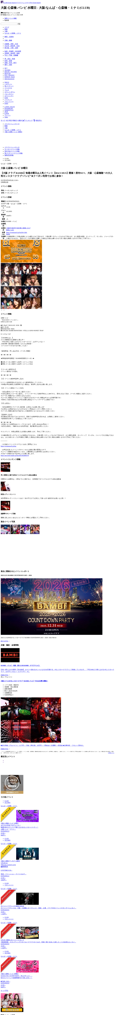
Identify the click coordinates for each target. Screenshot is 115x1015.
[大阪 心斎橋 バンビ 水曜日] (13, 132)
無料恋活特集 (9, 155)
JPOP (6, 112)
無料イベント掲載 (11, 18)
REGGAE (8, 73)
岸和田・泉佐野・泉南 (12, 53)
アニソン (8, 115)
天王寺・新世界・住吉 (12, 46)
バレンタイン (9, 94)
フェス (7, 90)
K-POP (7, 113)
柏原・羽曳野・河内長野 (13, 51)
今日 (7, 120)
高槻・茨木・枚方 (11, 63)
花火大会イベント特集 (12, 151)
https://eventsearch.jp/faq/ (8, 446)
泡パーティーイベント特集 (14, 153)
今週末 (19, 120)
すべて (3, 120)
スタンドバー (9, 101)
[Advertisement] (35, 139)
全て (6, 68)
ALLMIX (7, 70)
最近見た (37, 120)
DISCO (7, 82)
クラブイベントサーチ (12, 147)
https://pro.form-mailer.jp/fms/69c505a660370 (15, 455)
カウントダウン (10, 92)
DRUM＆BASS (9, 79)
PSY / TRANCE (9, 75)
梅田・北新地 (9, 36)
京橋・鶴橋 (8, 40)
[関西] (6, 126)
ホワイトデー (9, 96)
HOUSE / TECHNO (11, 72)
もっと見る (4, 990)
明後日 (14, 120)
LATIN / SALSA (10, 107)
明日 (10, 120)
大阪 (6, 31)
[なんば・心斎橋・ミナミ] (13, 130)
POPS (6, 103)
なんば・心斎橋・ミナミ (13, 33)
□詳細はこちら (111, 752)
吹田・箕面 (8, 61)
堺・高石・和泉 (10, 59)
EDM (6, 98)
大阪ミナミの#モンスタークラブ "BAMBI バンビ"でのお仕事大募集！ (24, 681)
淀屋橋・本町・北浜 (11, 44)
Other (6, 117)
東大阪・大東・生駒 (11, 48)
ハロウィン (8, 84)
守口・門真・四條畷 (11, 55)
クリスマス (8, 88)
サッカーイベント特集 (12, 149)
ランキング (27, 120)
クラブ (7, 27)
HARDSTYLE (9, 110)
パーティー (8, 99)
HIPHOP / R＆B (10, 77)
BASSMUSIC (9, 108)
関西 (6, 29)
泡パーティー (9, 86)
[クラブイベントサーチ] (12, 124)
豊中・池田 (8, 64)
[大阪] (6, 128)
